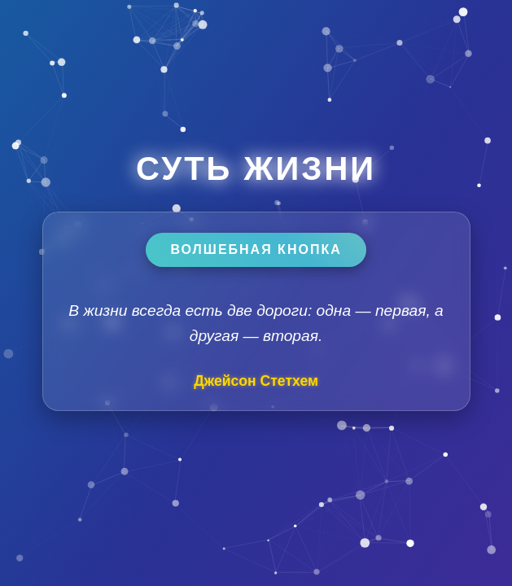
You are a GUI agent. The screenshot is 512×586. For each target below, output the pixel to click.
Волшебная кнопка (255, 249)
